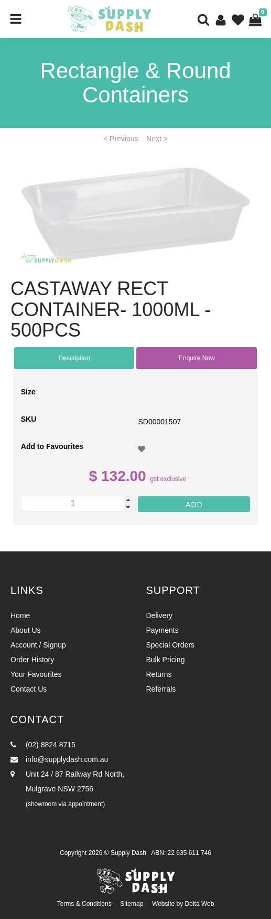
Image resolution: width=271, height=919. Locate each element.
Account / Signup (38, 645)
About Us (25, 630)
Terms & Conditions (84, 903)
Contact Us (28, 689)
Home (20, 615)
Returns (159, 674)
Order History (32, 659)
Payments (162, 630)
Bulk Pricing (165, 659)
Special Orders (170, 645)
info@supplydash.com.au (59, 759)
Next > (157, 138)
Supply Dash (128, 853)
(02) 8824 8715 (42, 744)
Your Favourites (36, 674)
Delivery (159, 615)
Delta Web (199, 903)
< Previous (120, 138)
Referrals (161, 689)
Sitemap (131, 903)
